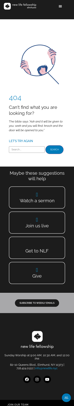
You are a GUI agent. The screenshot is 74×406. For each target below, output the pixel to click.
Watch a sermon (37, 200)
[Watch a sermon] (37, 194)
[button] (60, 6)
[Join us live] (37, 219)
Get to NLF (37, 251)
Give (37, 276)
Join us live (37, 225)
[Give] (37, 270)
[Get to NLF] (37, 244)
